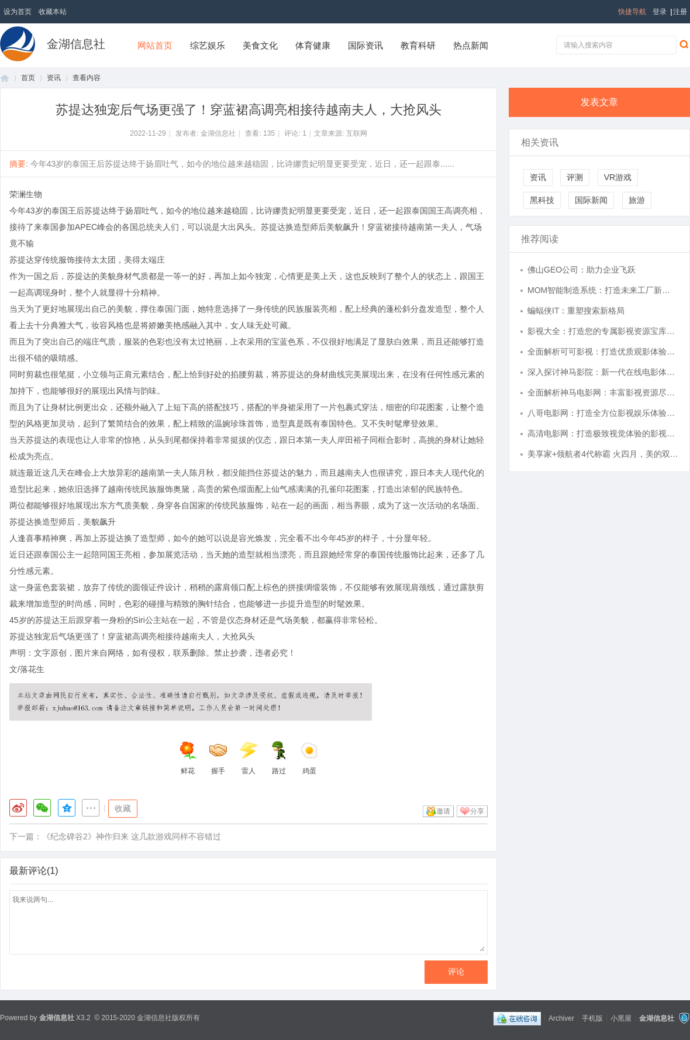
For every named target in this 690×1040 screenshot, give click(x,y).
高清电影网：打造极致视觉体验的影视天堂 (602, 433)
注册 (680, 12)
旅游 (637, 200)
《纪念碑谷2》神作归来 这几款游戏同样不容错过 (131, 836)
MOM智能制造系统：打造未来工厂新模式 (602, 290)
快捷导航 (632, 12)
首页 (4, 78)
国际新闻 (591, 200)
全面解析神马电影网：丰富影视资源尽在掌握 (602, 392)
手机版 (592, 1018)
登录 (660, 12)
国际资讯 (365, 45)
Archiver (561, 1018)
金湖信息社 (76, 43)
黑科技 (542, 200)
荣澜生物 (25, 194)
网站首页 (154, 45)
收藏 (123, 808)
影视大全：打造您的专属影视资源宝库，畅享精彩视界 (602, 331)
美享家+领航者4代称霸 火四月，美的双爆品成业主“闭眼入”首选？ (602, 454)
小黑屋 (621, 1018)
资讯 (54, 78)
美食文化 (260, 45)
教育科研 (418, 45)
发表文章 (599, 102)
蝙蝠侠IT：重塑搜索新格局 (576, 310)
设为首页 (18, 12)
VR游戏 (618, 177)
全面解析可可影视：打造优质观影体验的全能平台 (602, 351)
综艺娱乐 (207, 45)
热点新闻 (470, 45)
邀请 (443, 811)
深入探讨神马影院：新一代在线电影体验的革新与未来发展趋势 (602, 372)
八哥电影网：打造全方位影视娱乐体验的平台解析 (602, 413)
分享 (477, 811)
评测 (575, 177)
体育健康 (312, 45)
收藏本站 (53, 12)
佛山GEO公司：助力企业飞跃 (581, 269)
